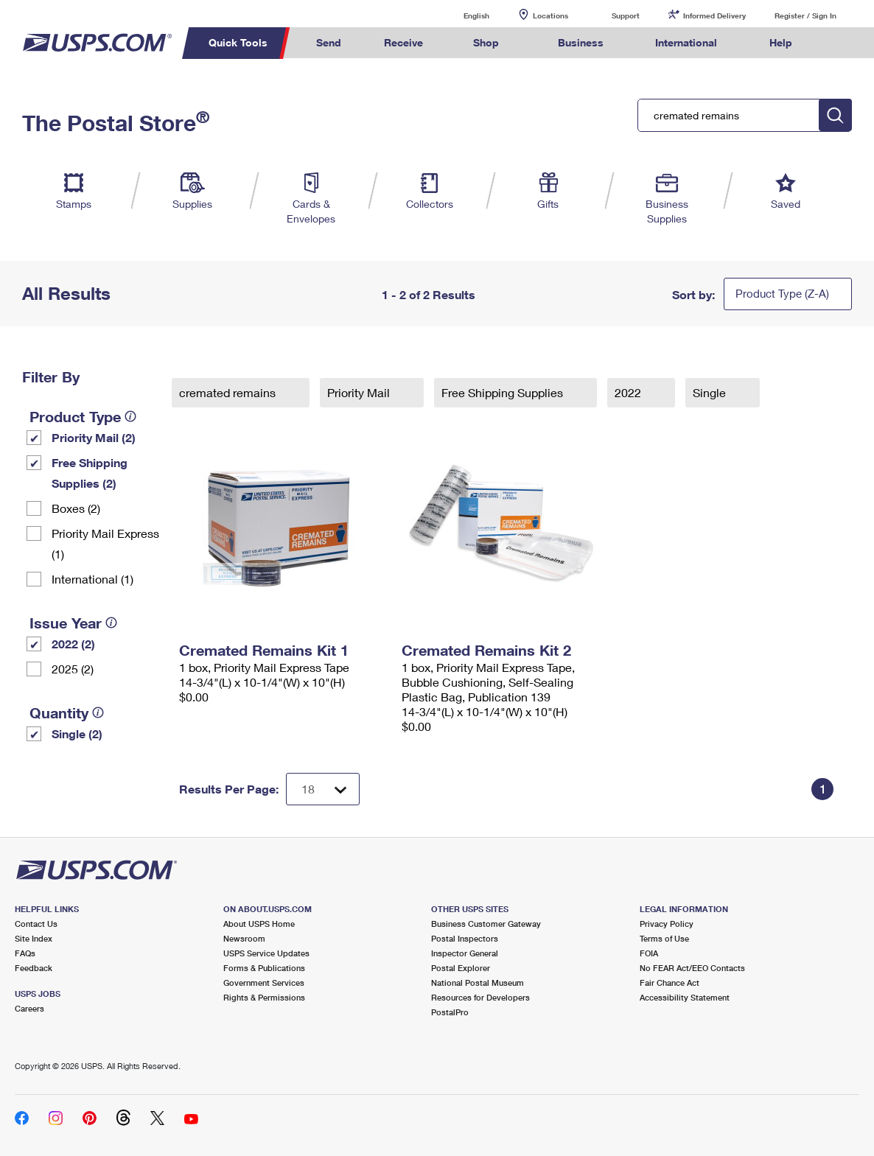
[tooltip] (130, 416)
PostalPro (450, 1012)
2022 (629, 392)
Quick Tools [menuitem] (238, 42)
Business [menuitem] (581, 42)
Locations (550, 15)
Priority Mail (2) (94, 437)
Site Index (33, 938)
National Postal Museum (477, 982)
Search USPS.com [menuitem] (841, 43)
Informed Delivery (714, 15)
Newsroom (244, 938)
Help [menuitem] (780, 42)
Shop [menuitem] (486, 42)
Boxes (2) (76, 508)
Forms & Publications (264, 968)
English (461, 15)
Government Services (263, 982)
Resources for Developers (480, 997)
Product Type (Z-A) (782, 293)
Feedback (33, 968)
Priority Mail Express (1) (105, 543)
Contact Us (36, 923)
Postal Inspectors (464, 938)
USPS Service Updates (266, 953)
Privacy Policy (666, 923)
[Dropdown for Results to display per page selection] (323, 789)
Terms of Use (664, 938)
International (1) (92, 579)
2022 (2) (73, 644)
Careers (29, 1008)
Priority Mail (360, 392)
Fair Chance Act (669, 982)
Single (711, 392)
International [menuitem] (686, 42)
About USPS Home (259, 923)
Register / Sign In (805, 15)
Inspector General (464, 953)
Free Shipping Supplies (503, 392)
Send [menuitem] (328, 42)
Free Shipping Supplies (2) (89, 472)
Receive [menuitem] (403, 42)
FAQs (25, 953)
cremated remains (229, 392)
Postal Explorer (460, 968)
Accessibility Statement (685, 997)
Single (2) (77, 733)
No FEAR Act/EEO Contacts (692, 968)
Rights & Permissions (264, 997)
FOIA (649, 953)
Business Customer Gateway (486, 923)
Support (626, 15)
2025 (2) (73, 669)
